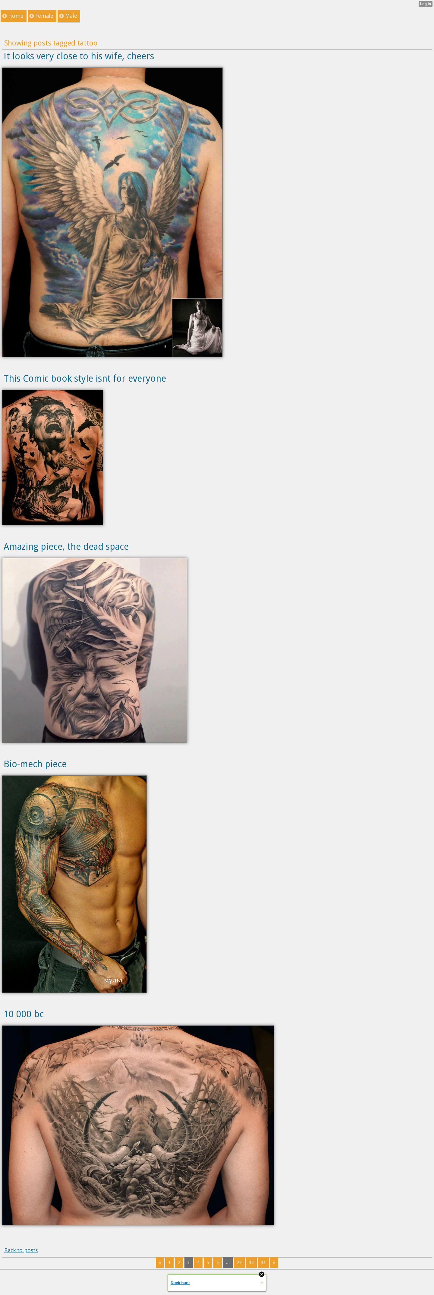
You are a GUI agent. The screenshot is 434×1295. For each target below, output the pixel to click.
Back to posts (21, 1250)
